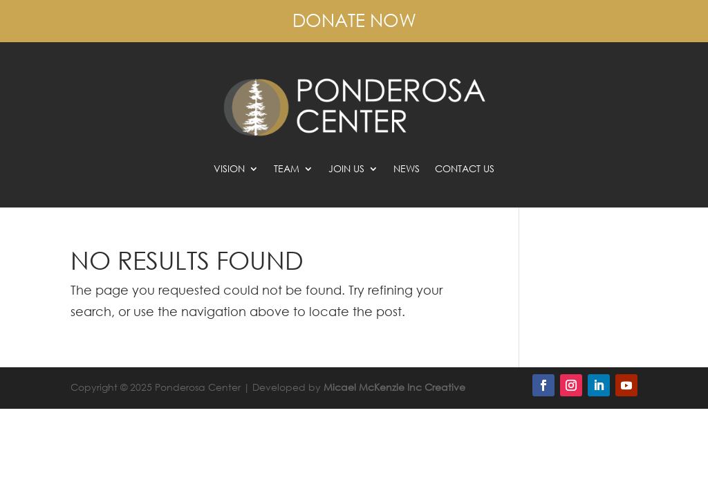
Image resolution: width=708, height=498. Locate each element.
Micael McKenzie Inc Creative (394, 387)
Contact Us (464, 169)
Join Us (346, 169)
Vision (229, 169)
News (406, 169)
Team (286, 169)
